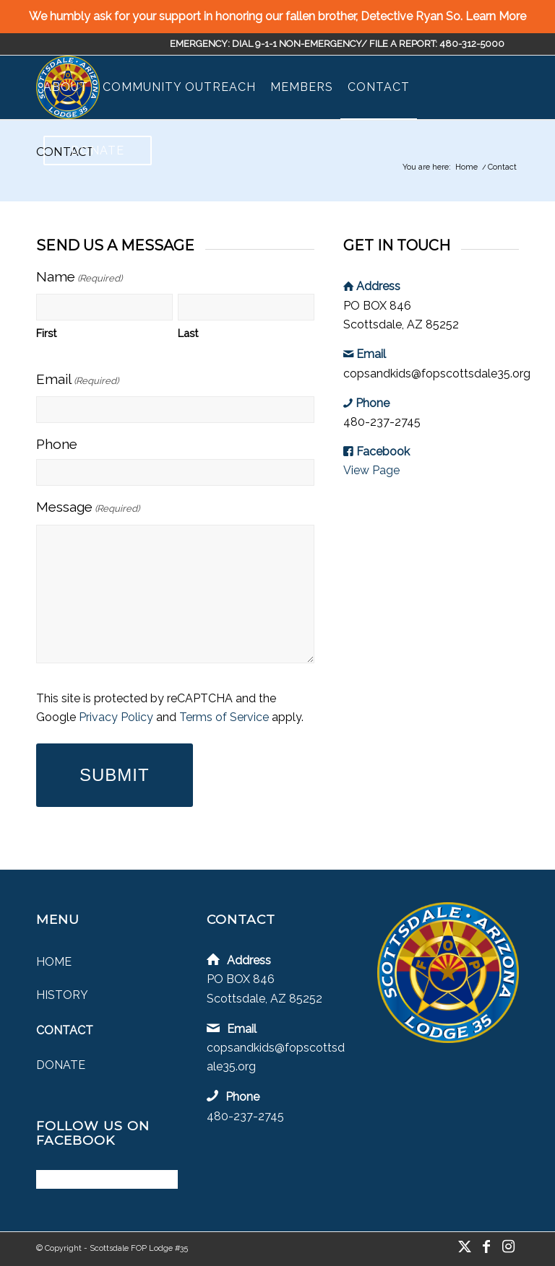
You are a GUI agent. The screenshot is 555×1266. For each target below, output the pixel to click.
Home (54, 962)
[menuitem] (65, 87)
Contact (64, 1030)
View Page (371, 470)
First (46, 333)
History (62, 995)
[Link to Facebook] (486, 1246)
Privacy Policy (116, 717)
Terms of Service (224, 717)
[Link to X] (465, 1246)
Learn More (495, 16)
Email (77, 380)
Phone (56, 444)
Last (188, 333)
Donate (60, 1065)
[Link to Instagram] (508, 1246)
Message (87, 508)
